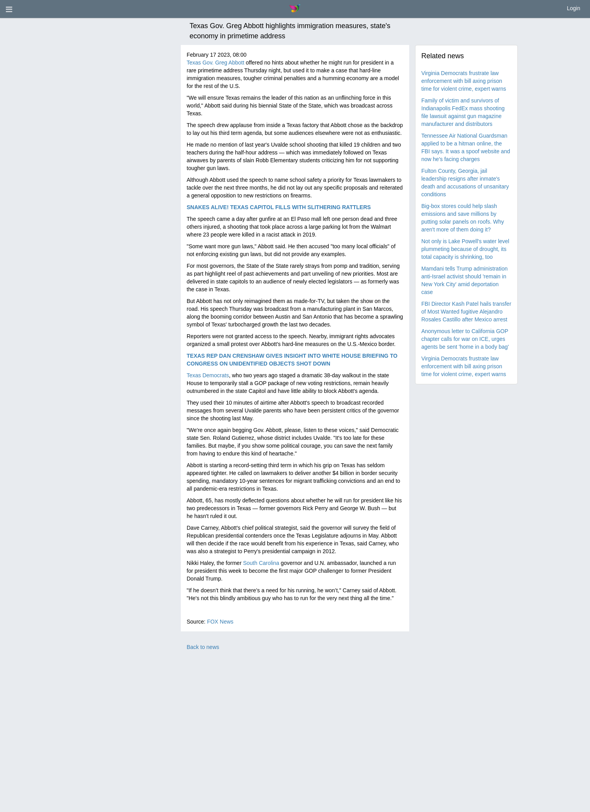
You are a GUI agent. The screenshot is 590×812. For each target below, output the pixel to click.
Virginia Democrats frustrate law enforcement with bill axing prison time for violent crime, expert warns (463, 81)
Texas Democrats (208, 375)
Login (573, 8)
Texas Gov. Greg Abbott (215, 62)
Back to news (203, 647)
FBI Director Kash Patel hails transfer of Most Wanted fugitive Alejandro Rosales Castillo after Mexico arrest (466, 312)
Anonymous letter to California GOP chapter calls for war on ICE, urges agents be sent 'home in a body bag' (465, 339)
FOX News (220, 621)
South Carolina (261, 563)
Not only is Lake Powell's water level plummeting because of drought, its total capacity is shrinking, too (465, 249)
